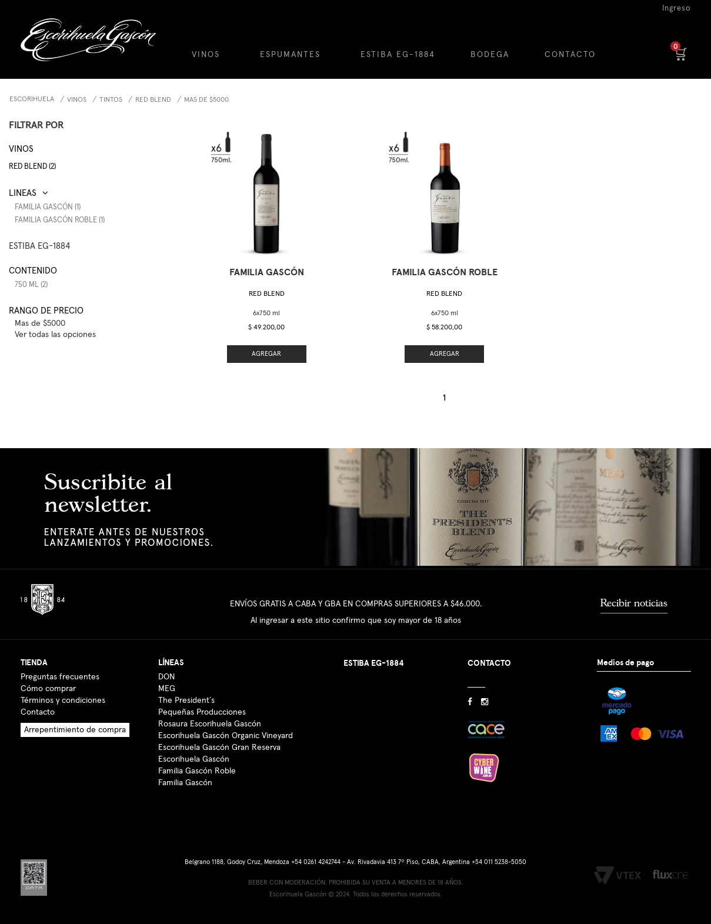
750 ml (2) (31, 285)
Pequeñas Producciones (202, 712)
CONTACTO (570, 55)
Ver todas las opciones (55, 335)
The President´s (186, 700)
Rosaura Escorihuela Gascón (209, 724)
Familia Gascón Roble (197, 771)
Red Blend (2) (32, 167)
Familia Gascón (185, 783)
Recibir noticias (633, 603)
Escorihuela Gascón (193, 759)
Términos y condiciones (63, 700)
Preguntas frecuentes (60, 677)
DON (166, 677)
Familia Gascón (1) (48, 207)
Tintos (110, 100)
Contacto (38, 712)
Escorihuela (31, 99)
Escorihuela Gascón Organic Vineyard (225, 736)
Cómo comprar (48, 689)
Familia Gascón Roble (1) (60, 220)
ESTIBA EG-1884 (397, 55)
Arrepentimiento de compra (75, 730)
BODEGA (489, 55)
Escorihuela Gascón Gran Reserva (219, 747)
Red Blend (153, 100)
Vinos (76, 100)
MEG (166, 689)
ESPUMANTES (290, 55)
